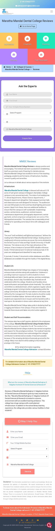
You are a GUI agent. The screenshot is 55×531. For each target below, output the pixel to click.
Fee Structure (41, 60)
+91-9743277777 (27, 2)
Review (13, 60)
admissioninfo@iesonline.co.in (28, 6)
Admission (9, 44)
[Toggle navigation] (52, 12)
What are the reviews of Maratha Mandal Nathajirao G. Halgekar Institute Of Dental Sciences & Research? (27, 383)
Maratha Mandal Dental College (17, 69)
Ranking (45, 44)
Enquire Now (27, 138)
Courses (27, 44)
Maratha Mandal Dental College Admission (21, 349)
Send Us (27, 471)
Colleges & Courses (23, 67)
